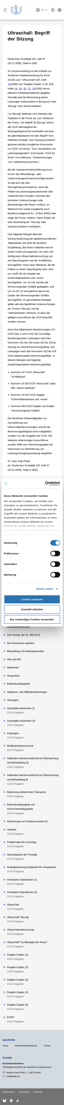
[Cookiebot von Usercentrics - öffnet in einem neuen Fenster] (45, 483)
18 (20, 88)
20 (24, 88)
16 (16, 88)
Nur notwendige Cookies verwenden (32, 619)
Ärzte (5, 1045)
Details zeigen (44, 588)
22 (29, 88)
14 (9, 84)
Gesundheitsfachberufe (26, 1045)
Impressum (24, 1092)
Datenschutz (9, 1092)
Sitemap (38, 1092)
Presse (47, 1045)
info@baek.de (13, 1076)
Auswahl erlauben (32, 609)
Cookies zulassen (32, 599)
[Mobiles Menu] (5, 10)
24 (33, 88)
